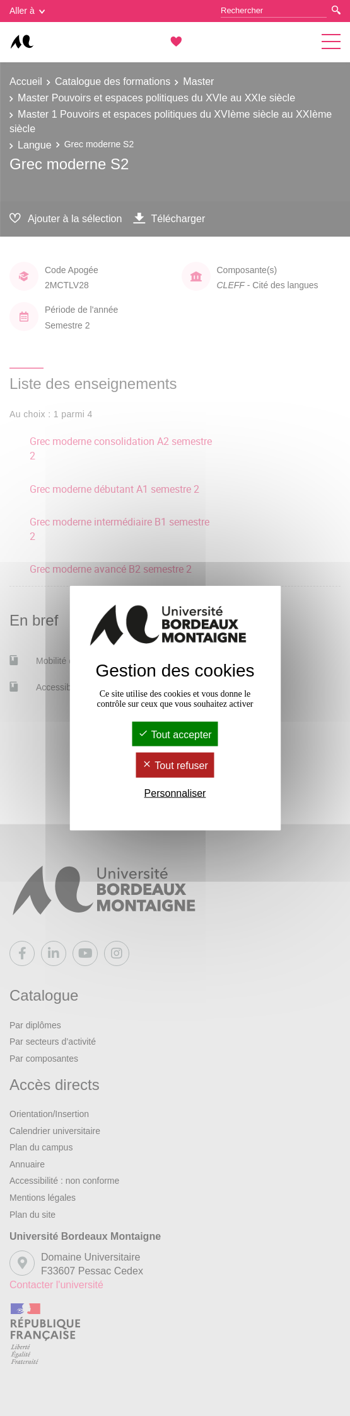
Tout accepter (174, 734)
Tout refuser (175, 765)
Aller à (27, 11)
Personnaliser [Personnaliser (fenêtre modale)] (175, 792)
